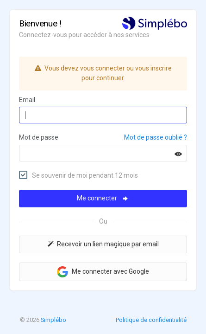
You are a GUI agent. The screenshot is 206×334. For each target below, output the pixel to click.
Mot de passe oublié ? (155, 137)
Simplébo (53, 319)
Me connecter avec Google (103, 271)
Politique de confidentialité (151, 319)
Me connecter (103, 198)
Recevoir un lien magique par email (103, 244)
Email (27, 99)
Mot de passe (38, 137)
